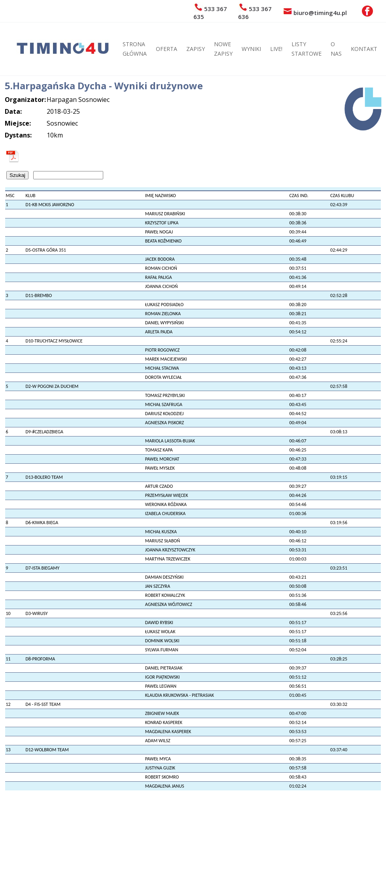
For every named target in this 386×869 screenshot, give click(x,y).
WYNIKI (251, 49)
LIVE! (276, 49)
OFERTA (166, 49)
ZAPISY (195, 49)
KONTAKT (364, 49)
